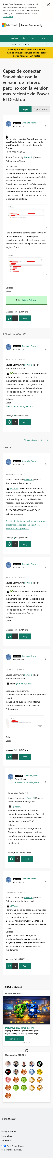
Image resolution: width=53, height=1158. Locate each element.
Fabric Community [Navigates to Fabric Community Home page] (32, 25)
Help (34, 38)
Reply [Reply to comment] (25, 422)
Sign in (25, 38)
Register (14, 38)
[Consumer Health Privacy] (26, 1149)
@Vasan (14, 488)
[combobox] (29, 44)
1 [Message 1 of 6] (14, 312)
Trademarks (6, 1140)
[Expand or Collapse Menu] (4, 32)
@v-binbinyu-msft (23, 683)
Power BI (28, 157)
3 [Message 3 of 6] (14, 750)
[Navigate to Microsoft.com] (10, 25)
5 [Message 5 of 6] (14, 415)
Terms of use (6, 1136)
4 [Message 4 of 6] (16, 852)
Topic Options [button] (40, 109)
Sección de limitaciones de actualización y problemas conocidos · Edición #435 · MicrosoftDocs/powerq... (25, 525)
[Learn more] (14, 1038)
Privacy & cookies (8, 1131)
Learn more (8, 16)
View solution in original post (19, 406)
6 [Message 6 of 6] (14, 537)
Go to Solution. (30, 300)
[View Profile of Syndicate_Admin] (29, 122)
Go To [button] (43, 38)
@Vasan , (16, 806)
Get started (35, 55)
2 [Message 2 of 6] (14, 959)
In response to (27, 782)
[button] (25, 109)
